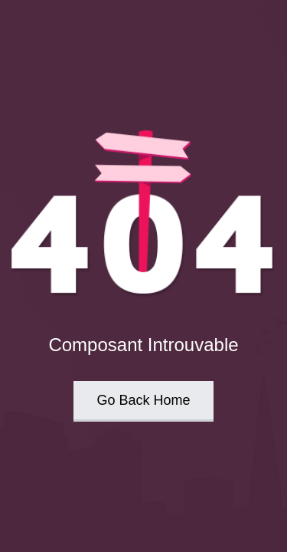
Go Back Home (143, 400)
